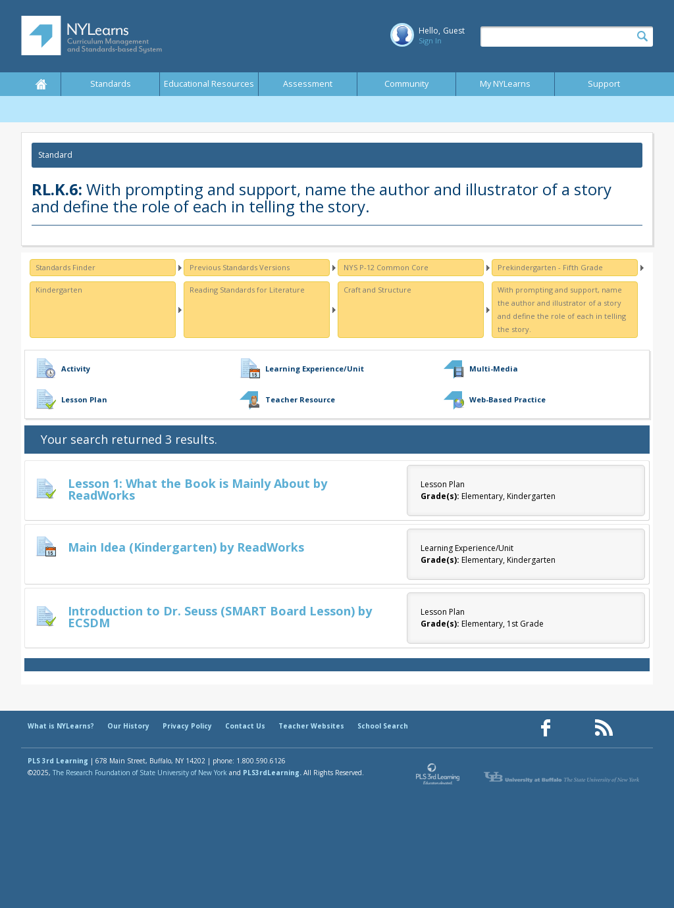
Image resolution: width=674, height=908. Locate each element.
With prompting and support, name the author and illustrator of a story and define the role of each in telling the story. (562, 309)
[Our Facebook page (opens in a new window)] (545, 728)
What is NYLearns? (61, 725)
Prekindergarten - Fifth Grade (550, 267)
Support (604, 83)
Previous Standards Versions (240, 267)
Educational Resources (209, 83)
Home (41, 84)
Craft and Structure (377, 290)
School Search (382, 725)
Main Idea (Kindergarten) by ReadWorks (186, 547)
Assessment (307, 83)
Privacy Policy (187, 725)
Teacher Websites (311, 725)
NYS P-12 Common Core (386, 267)
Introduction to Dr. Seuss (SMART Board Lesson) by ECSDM (220, 617)
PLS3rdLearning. (272, 772)
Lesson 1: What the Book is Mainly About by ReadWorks (197, 489)
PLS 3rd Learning (58, 760)
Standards (110, 83)
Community (406, 83)
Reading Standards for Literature (247, 290)
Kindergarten (59, 290)
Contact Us (245, 725)
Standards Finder (65, 267)
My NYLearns (505, 83)
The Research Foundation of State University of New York (140, 772)
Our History (128, 725)
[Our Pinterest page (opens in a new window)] (574, 728)
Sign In (430, 40)
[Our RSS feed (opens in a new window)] (603, 728)
